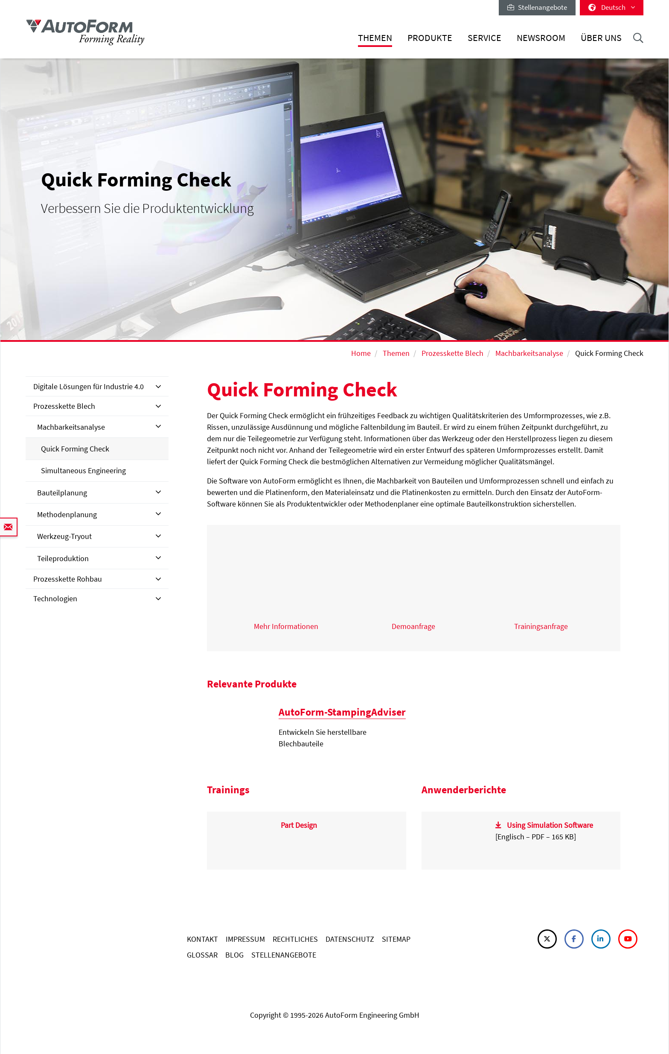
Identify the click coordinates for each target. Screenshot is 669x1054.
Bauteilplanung (62, 493)
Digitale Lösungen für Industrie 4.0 (88, 386)
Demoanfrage (413, 626)
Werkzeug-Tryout (64, 536)
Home (361, 353)
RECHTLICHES (295, 939)
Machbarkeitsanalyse (529, 353)
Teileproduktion (63, 558)
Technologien (55, 598)
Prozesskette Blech (452, 353)
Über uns (601, 38)
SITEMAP (396, 939)
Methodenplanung (67, 514)
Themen (375, 38)
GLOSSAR (202, 955)
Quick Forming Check (75, 449)
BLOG (234, 955)
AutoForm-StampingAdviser (342, 712)
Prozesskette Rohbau (67, 579)
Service (484, 38)
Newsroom (541, 38)
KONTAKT (202, 939)
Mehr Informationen (286, 626)
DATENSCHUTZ (350, 939)
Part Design (299, 825)
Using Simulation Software (550, 825)
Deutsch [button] (611, 7)
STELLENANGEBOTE (283, 955)
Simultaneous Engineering (83, 470)
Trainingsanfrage (541, 626)
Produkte (429, 38)
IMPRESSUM (245, 939)
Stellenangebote (537, 7)
